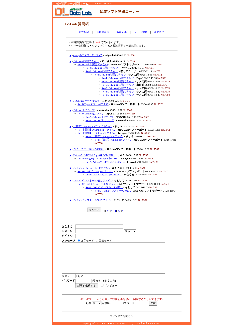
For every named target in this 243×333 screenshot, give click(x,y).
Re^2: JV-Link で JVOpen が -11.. (104, 174)
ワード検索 (140, 32)
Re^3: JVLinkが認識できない (110, 74)
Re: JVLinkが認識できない (93, 64)
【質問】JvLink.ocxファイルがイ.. (92, 126)
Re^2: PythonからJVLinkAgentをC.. (105, 161)
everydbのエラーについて (87, 55)
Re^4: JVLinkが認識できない (118, 78)
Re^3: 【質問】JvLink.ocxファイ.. (113, 139)
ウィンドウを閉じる (121, 322)
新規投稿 (84, 32)
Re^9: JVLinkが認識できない (118, 94)
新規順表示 (102, 32)
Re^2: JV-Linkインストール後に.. (104, 187)
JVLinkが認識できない (86, 61)
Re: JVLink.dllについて (90, 113)
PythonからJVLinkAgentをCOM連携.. (94, 155)
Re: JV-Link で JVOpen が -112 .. (95, 171)
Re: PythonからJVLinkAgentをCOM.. (98, 158)
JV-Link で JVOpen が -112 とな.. (91, 167)
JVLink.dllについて (84, 110)
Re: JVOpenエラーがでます (93, 104)
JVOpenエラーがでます (86, 100)
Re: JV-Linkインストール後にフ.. (96, 183)
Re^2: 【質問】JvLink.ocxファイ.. (105, 136)
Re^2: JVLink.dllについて (100, 116)
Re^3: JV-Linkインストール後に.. (112, 190)
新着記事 (121, 32)
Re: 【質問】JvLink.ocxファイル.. (97, 129)
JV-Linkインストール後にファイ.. (92, 180)
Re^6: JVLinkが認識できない (118, 84)
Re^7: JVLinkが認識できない (118, 88)
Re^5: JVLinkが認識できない (118, 81)
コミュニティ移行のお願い (88, 149)
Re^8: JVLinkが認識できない (118, 91)
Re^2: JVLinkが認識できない (102, 67)
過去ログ (159, 32)
